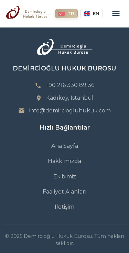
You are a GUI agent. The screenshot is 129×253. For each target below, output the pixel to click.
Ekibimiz (64, 176)
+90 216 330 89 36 (69, 85)
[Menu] (115, 13)
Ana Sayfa (64, 146)
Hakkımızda (64, 161)
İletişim (64, 207)
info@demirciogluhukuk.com (70, 110)
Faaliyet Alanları (65, 191)
